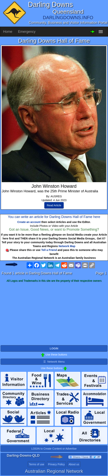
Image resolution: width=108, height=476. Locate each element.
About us (73, 464)
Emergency (26, 32)
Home (7, 32)
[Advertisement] (54, 314)
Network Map (67, 246)
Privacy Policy (56, 464)
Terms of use (36, 464)
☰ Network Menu (54, 361)
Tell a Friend (49, 250)
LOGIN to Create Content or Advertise (54, 448)
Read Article (54, 205)
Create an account (28, 222)
